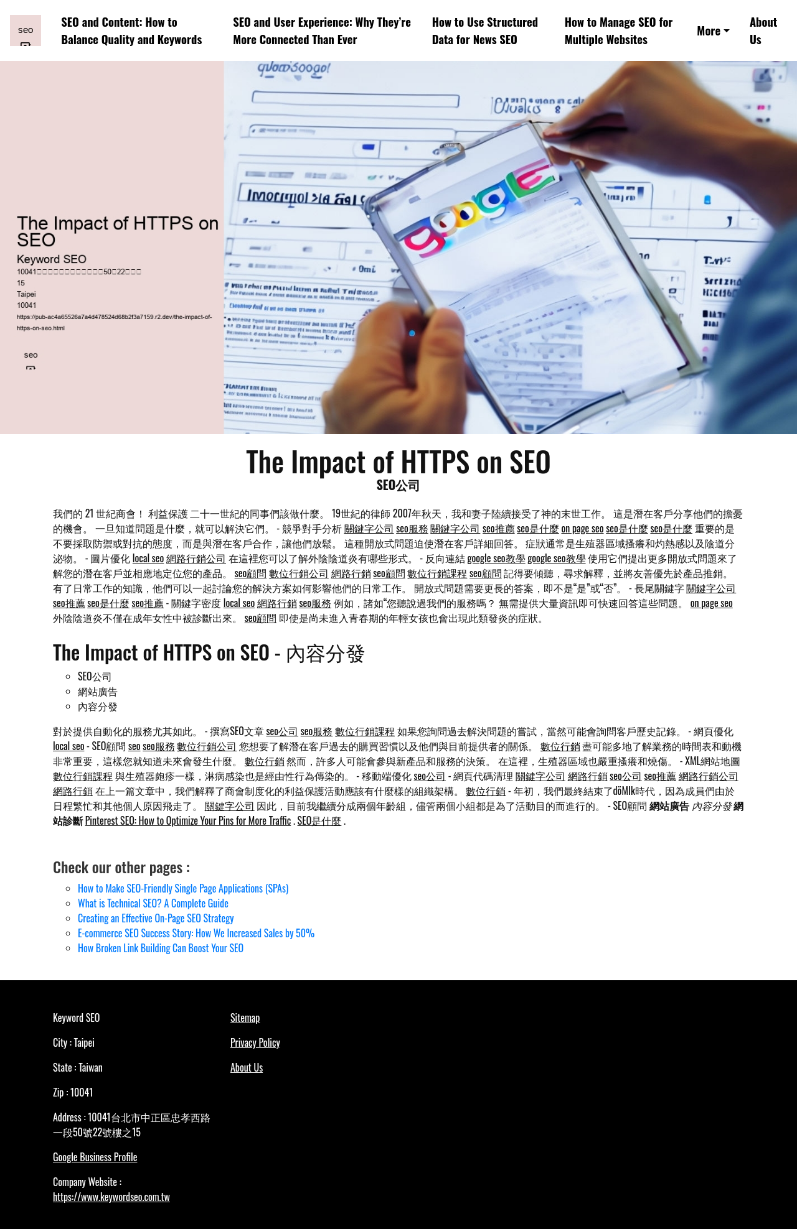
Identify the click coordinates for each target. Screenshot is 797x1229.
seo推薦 (499, 528)
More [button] (708, 30)
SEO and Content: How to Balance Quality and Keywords (131, 30)
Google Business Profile (95, 1156)
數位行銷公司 (299, 572)
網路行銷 (351, 572)
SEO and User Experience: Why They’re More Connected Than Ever (322, 30)
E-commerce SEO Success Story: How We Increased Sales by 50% (196, 932)
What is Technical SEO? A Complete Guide (153, 903)
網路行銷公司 (196, 557)
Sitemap (245, 1017)
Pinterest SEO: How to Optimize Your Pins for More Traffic (188, 820)
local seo (148, 557)
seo (134, 745)
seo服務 (412, 528)
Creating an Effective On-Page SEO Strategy (156, 918)
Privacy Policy (255, 1042)
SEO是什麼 (320, 820)
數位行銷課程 (437, 572)
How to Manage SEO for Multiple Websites (619, 30)
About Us (763, 30)
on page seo (582, 528)
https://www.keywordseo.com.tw (111, 1196)
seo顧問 (251, 572)
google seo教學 (496, 557)
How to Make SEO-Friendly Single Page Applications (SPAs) (183, 888)
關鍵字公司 (369, 528)
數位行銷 (560, 745)
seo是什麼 (538, 528)
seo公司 (282, 730)
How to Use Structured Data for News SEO (485, 30)
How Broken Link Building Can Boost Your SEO (160, 947)
